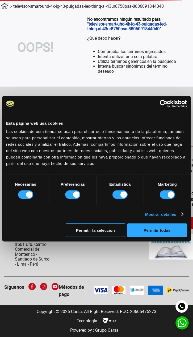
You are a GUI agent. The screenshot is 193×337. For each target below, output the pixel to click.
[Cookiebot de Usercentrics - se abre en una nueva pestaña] (163, 104)
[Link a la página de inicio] (4, 6)
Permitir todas (157, 230)
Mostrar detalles (160, 214)
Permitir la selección (95, 230)
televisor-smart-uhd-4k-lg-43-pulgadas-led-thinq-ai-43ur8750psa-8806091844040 (88, 6)
